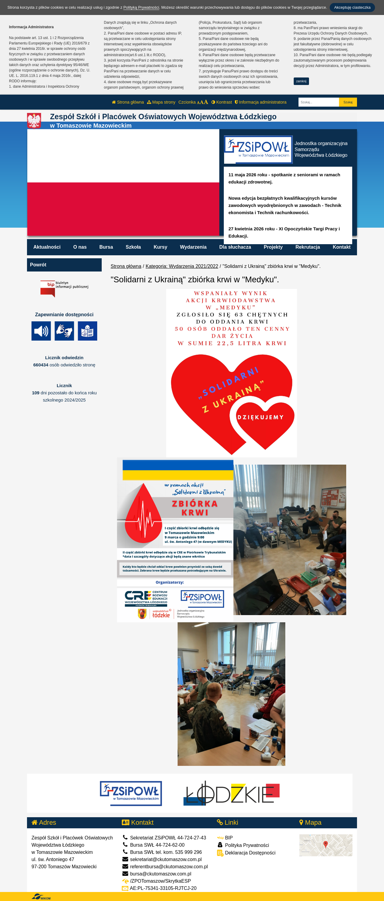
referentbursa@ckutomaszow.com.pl (165, 866)
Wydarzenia (193, 247)
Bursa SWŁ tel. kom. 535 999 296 (162, 852)
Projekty (273, 247)
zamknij (301, 81)
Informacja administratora (260, 102)
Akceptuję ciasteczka (352, 7)
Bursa (106, 247)
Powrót (38, 264)
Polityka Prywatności (243, 845)
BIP (225, 837)
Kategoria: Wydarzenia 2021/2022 (182, 266)
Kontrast (222, 102)
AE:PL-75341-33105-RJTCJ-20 (159, 888)
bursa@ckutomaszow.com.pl (156, 873)
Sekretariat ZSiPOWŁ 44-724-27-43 (164, 837)
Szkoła (133, 247)
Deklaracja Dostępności (246, 853)
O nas (79, 247)
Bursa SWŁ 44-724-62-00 (153, 845)
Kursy (160, 247)
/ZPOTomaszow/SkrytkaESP (156, 881)
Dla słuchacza (235, 247)
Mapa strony (161, 102)
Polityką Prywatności (141, 7)
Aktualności (47, 247)
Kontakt (342, 247)
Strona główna (128, 102)
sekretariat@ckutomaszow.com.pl (162, 859)
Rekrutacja (308, 247)
